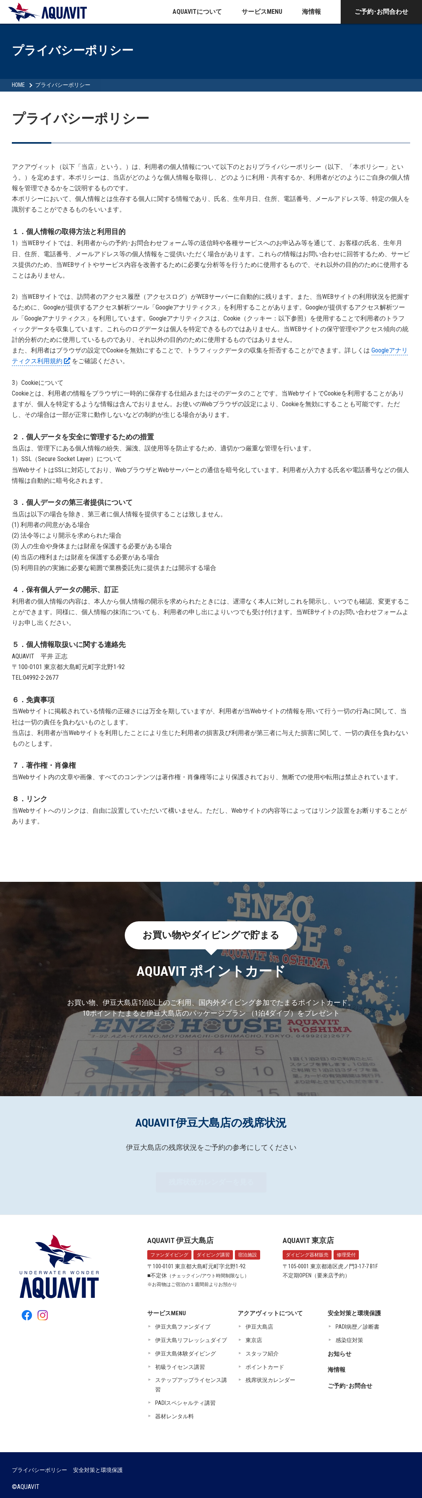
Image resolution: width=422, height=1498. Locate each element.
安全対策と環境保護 (354, 1313)
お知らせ (339, 1353)
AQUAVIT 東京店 (308, 1240)
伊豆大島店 (259, 1327)
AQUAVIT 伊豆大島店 (180, 1240)
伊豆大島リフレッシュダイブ (191, 1340)
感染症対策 (349, 1340)
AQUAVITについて (197, 11)
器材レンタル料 (174, 1416)
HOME (18, 85)
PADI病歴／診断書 (357, 1327)
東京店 (254, 1340)
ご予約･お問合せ (350, 1385)
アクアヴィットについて (270, 1313)
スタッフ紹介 (262, 1353)
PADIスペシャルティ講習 (185, 1403)
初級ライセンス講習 (180, 1367)
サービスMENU (262, 11)
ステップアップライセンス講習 (191, 1385)
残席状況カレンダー (270, 1380)
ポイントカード (265, 1367)
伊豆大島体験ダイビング (185, 1353)
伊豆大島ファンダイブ (182, 1327)
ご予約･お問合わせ (381, 11)
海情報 (311, 11)
